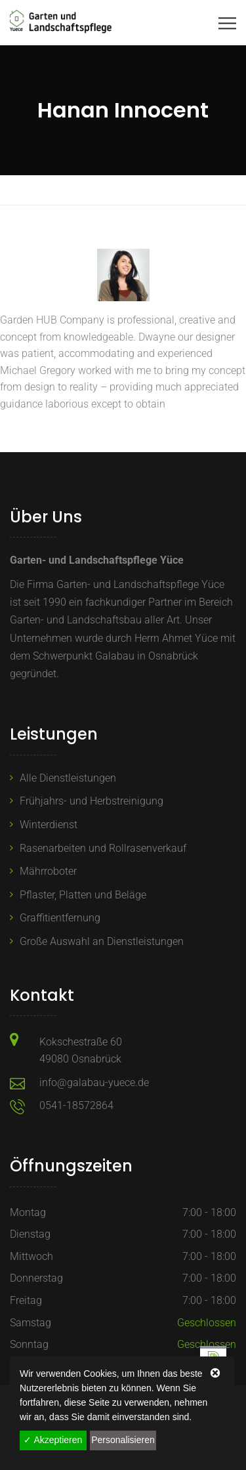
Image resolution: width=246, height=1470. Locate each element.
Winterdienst (48, 824)
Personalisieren (123, 1440)
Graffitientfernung (60, 918)
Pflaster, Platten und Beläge (83, 895)
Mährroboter (48, 871)
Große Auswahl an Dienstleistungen (102, 941)
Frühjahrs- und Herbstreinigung (91, 801)
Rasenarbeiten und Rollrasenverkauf (103, 848)
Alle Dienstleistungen (68, 778)
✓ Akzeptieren (53, 1440)
